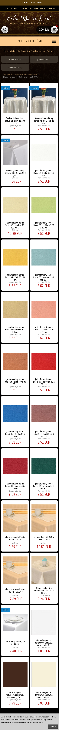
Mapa (36, 8)
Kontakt (43, 8)
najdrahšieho (32, 74)
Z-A (15, 74)
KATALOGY (52, 8)
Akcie (16, 8)
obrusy (51, 51)
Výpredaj (23, 8)
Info (30, 8)
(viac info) (39, 722)
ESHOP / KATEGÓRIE (29, 41)
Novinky (8, 8)
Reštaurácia (25, 51)
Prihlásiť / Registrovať (31, 3)
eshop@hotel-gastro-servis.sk (39, 24)
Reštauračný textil (39, 51)
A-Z (12, 74)
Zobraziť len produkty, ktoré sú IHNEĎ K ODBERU (22, 77)
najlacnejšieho (22, 74)
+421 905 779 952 (23, 24)
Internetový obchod (11, 51)
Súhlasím (52, 727)
